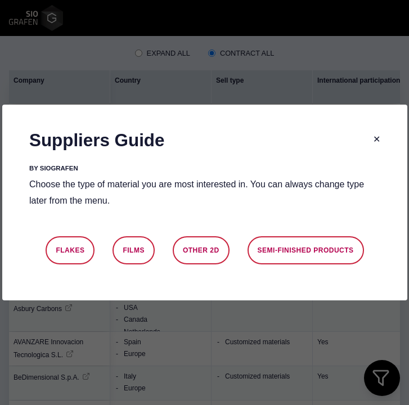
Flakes (70, 250)
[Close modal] (376, 140)
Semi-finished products (305, 250)
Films (134, 250)
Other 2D (200, 250)
